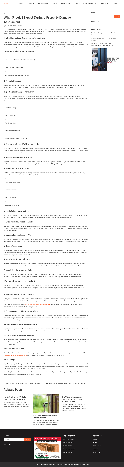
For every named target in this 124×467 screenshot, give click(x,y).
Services (103, 3)
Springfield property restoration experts (37, 304)
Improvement (88, 3)
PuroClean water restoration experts (15, 355)
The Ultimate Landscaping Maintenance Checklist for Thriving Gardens (72, 399)
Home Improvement (69, 449)
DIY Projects (43, 3)
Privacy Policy (97, 452)
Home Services (67, 452)
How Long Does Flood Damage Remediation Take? (45, 416)
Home (21, 3)
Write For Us (97, 445)
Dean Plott (7, 26)
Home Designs (67, 445)
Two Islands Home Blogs (47, 464)
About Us (31, 3)
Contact (115, 3)
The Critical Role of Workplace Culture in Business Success (15, 398)
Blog (53, 3)
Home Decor (66, 3)
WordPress (85, 464)
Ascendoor (69, 464)
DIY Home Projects (68, 439)
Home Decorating (68, 442)
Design (76, 3)
